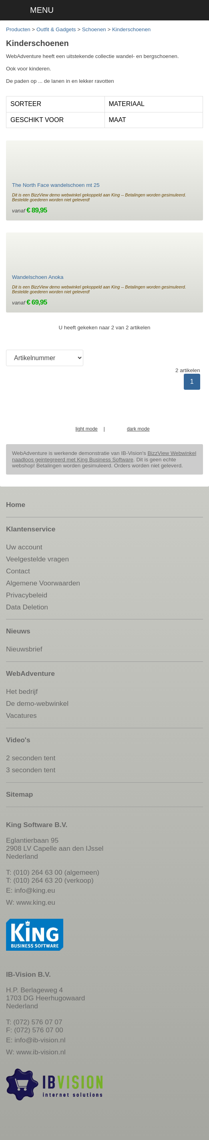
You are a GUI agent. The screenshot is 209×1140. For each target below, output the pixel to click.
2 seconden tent (30, 758)
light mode (86, 429)
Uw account (24, 547)
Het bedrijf (22, 691)
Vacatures (21, 715)
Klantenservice (30, 529)
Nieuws (18, 631)
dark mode (138, 429)
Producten (18, 29)
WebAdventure (30, 673)
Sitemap (19, 794)
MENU (42, 10)
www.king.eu (35, 902)
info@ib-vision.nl (39, 1040)
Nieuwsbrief (24, 649)
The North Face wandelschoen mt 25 (56, 185)
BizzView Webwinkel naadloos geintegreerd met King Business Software (104, 456)
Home (15, 505)
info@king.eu (34, 890)
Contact (18, 571)
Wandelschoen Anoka (37, 277)
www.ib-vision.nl (41, 1052)
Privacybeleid (26, 595)
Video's (18, 740)
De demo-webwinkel (37, 703)
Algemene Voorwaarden (43, 583)
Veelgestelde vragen (37, 559)
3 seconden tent (30, 770)
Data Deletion (27, 607)
